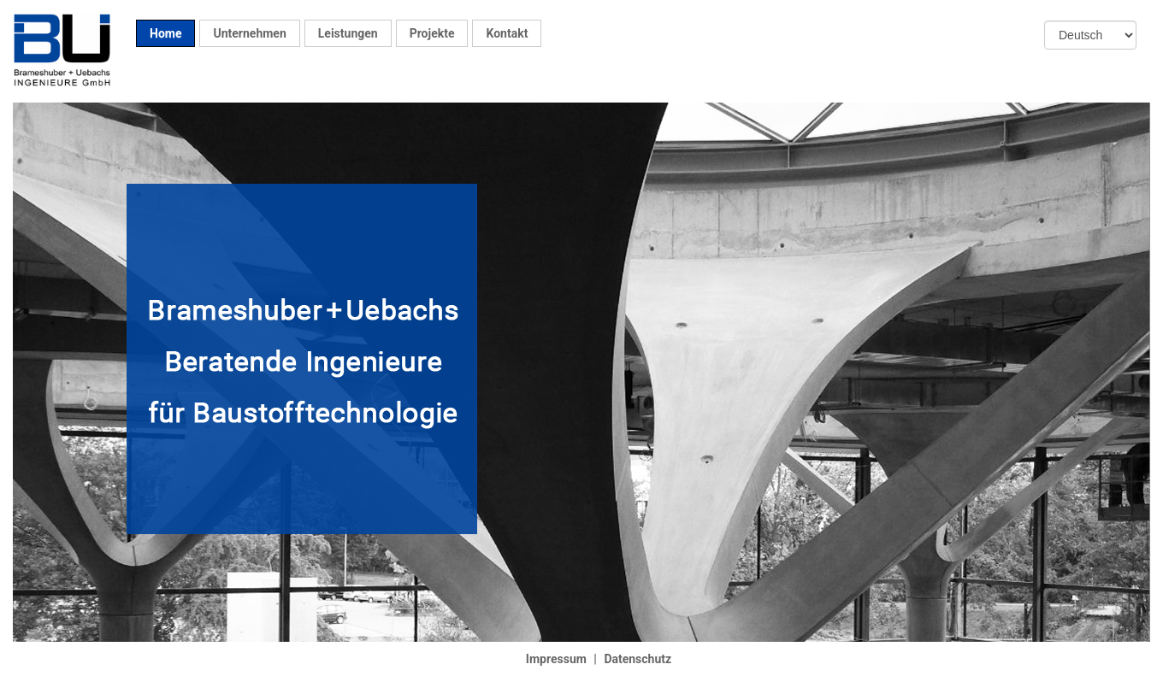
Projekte (432, 33)
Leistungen (348, 33)
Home (165, 33)
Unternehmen (249, 33)
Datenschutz (637, 659)
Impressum (556, 659)
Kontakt (507, 33)
